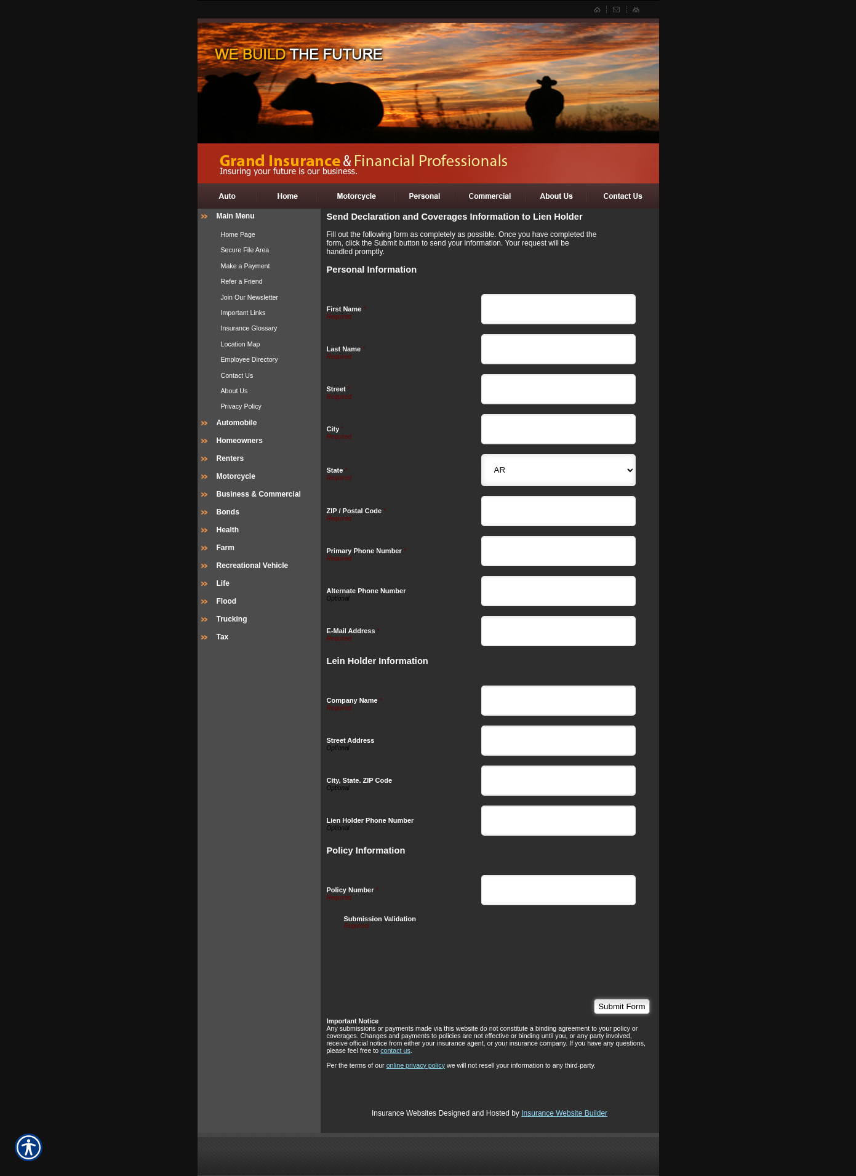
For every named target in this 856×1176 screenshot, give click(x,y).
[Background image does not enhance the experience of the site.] (259, 217)
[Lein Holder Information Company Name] (558, 701)
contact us (395, 1050)
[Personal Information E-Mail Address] (558, 631)
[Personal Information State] (558, 470)
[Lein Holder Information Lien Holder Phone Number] (558, 821)
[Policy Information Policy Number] (558, 890)
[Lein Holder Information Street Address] (558, 741)
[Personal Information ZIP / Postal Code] (558, 511)
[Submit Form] (621, 1006)
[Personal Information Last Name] (558, 349)
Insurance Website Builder (564, 1113)
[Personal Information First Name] (558, 309)
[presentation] (437, 953)
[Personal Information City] (558, 429)
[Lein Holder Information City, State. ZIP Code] (558, 781)
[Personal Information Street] (558, 389)
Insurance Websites (404, 1113)
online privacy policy (415, 1065)
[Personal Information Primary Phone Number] (558, 551)
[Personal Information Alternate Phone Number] (558, 591)
